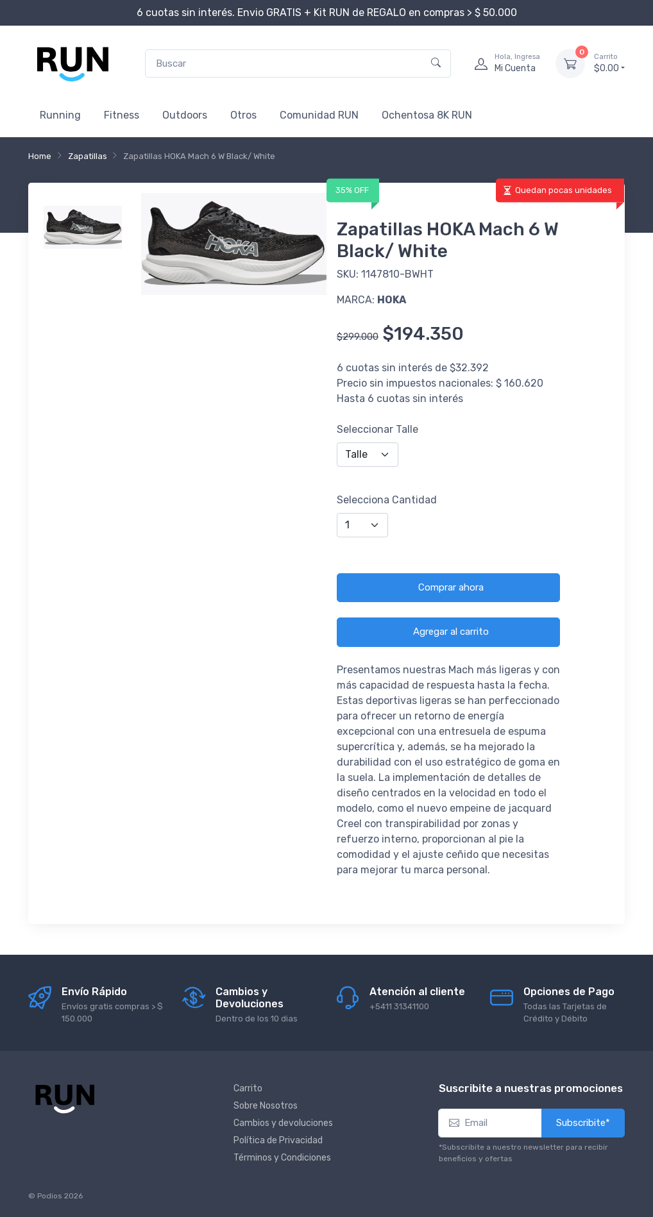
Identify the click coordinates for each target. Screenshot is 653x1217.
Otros (243, 115)
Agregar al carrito (451, 631)
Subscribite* (583, 1123)
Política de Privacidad (278, 1140)
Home (39, 156)
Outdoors (184, 115)
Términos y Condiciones (282, 1157)
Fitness (121, 115)
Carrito (247, 1088)
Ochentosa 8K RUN (427, 115)
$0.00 (609, 63)
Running (60, 115)
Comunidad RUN (319, 115)
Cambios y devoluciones (283, 1123)
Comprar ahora (451, 587)
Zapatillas (87, 156)
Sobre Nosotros (265, 1105)
